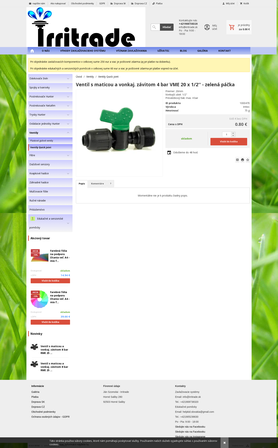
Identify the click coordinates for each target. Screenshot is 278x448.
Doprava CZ (38, 406)
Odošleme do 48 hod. (185, 152)
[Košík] (239, 27)
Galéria (35, 391)
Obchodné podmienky (43, 411)
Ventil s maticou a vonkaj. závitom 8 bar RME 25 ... (54, 350)
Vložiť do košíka (50, 280)
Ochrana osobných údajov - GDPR (50, 416)
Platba (34, 396)
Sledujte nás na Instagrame (190, 436)
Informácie (37, 386)
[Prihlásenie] (212, 27)
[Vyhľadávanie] (155, 27)
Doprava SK (38, 401)
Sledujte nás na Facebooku (190, 426)
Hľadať (167, 27)
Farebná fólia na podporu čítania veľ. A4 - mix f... (60, 256)
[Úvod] (85, 27)
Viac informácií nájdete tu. (74, 444)
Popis (82, 183)
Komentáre (97, 183)
